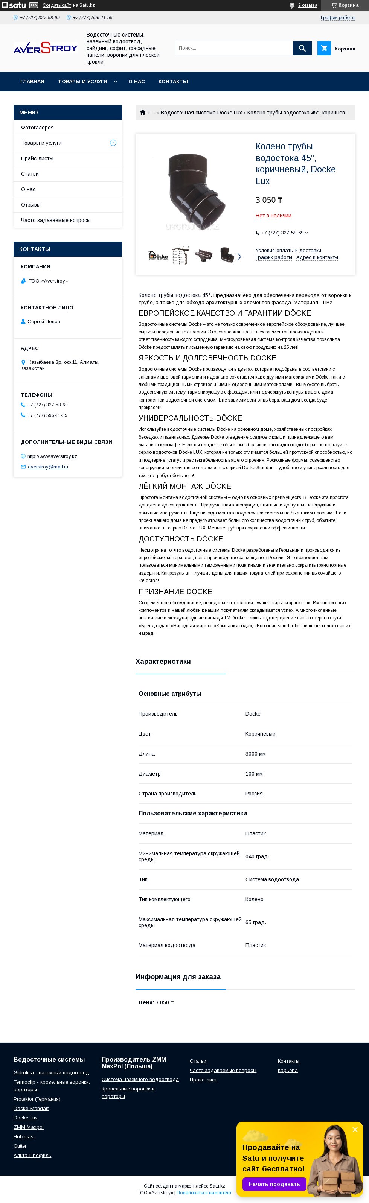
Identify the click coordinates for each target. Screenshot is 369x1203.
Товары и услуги (82, 81)
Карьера (288, 1070)
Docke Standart (31, 1108)
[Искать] (302, 48)
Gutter (20, 1146)
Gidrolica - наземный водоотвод (51, 1072)
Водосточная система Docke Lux (201, 113)
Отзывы (31, 205)
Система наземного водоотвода (140, 1079)
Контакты (173, 81)
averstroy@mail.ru (48, 467)
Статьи (30, 174)
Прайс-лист (203, 1080)
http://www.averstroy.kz (52, 456)
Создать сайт (57, 5)
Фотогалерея (37, 128)
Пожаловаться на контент (204, 1192)
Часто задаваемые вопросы (56, 220)
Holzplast (24, 1136)
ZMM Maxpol (29, 1127)
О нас (136, 81)
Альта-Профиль (32, 1155)
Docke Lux (26, 1118)
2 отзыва (307, 5)
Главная (32, 81)
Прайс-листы (37, 158)
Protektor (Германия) (37, 1099)
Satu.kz (217, 1186)
